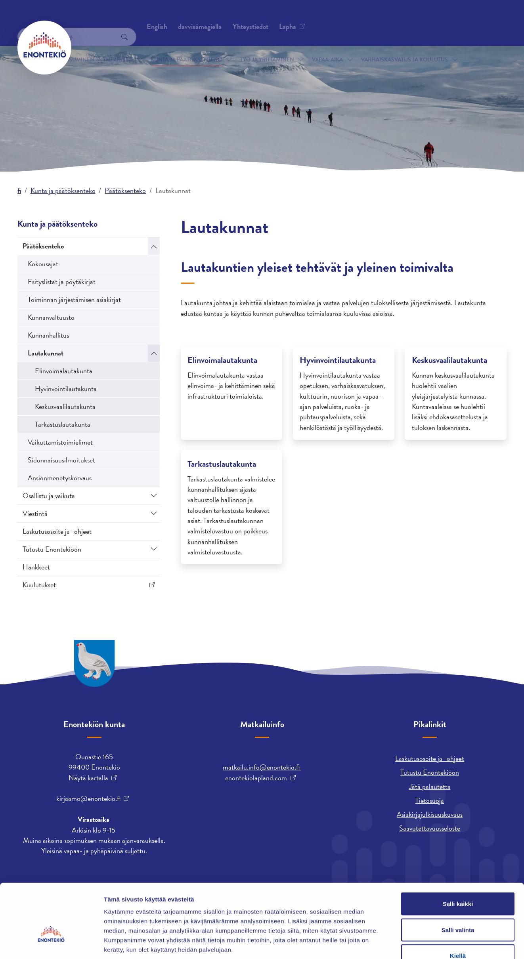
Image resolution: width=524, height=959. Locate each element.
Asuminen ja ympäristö (98, 47)
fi (19, 190)
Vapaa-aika (327, 47)
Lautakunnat (45, 353)
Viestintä (35, 513)
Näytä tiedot (424, 943)
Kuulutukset (39, 584)
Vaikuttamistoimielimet (60, 442)
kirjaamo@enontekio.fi (88, 798)
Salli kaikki (458, 855)
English (312, 18)
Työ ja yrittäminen (267, 47)
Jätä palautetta (430, 786)
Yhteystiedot (98, 17)
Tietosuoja (429, 800)
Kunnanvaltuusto (51, 317)
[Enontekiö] (44, 48)
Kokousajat (43, 263)
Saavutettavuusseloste (429, 828)
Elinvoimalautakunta (63, 370)
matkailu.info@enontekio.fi (262, 767)
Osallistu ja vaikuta (49, 495)
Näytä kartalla (88, 778)
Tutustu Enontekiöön (52, 549)
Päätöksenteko (125, 190)
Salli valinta (458, 881)
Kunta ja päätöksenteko (186, 47)
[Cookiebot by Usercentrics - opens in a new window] (51, 943)
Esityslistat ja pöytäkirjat (62, 281)
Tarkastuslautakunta (62, 424)
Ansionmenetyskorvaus (60, 477)
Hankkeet (36, 567)
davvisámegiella (355, 18)
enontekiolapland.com (256, 778)
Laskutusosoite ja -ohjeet (57, 531)
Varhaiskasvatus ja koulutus (404, 47)
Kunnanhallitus (48, 335)
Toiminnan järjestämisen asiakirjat (74, 299)
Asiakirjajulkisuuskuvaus (430, 814)
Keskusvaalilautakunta (65, 406)
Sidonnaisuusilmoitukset (61, 460)
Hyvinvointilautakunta (66, 388)
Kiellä (458, 907)
